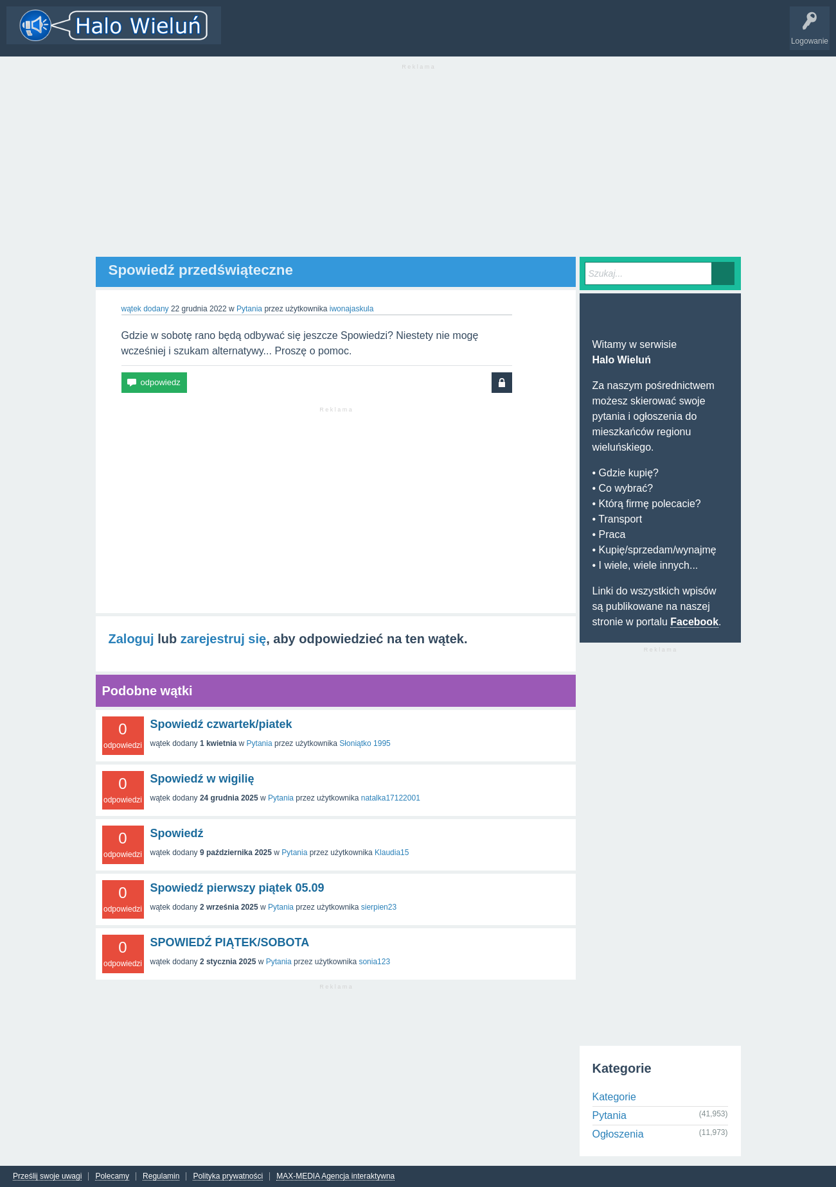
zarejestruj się (223, 639)
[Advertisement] (418, 167)
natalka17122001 (390, 797)
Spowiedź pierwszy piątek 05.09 (237, 887)
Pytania (249, 308)
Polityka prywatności (228, 1176)
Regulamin (161, 1176)
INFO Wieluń (494, 35)
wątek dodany (145, 308)
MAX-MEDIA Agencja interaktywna (335, 1176)
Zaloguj (131, 639)
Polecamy (112, 1176)
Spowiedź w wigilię (202, 778)
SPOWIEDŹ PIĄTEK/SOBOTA (230, 942)
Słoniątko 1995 (364, 743)
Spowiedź (177, 833)
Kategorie (329, 35)
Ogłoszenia (618, 1134)
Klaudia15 (392, 852)
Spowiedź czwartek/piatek (221, 724)
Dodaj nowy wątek (393, 35)
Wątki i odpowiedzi (265, 35)
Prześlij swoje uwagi (47, 1176)
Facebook (694, 621)
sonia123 (374, 961)
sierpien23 (378, 907)
